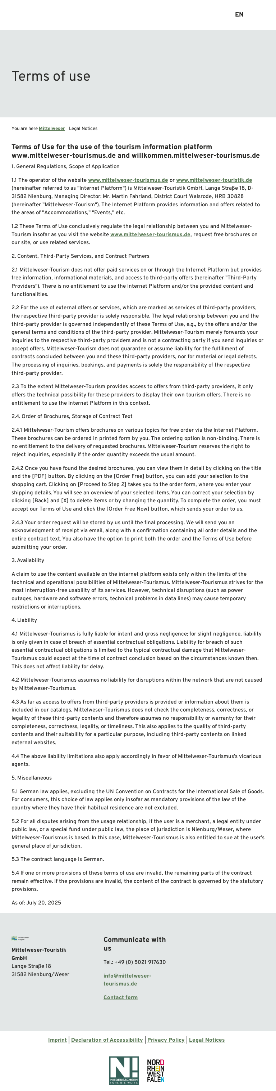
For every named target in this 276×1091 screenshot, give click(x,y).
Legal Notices (207, 1040)
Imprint (57, 1040)
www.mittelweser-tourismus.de (128, 180)
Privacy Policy (166, 1040)
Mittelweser (52, 129)
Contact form (121, 998)
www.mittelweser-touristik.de (214, 180)
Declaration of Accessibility (107, 1040)
